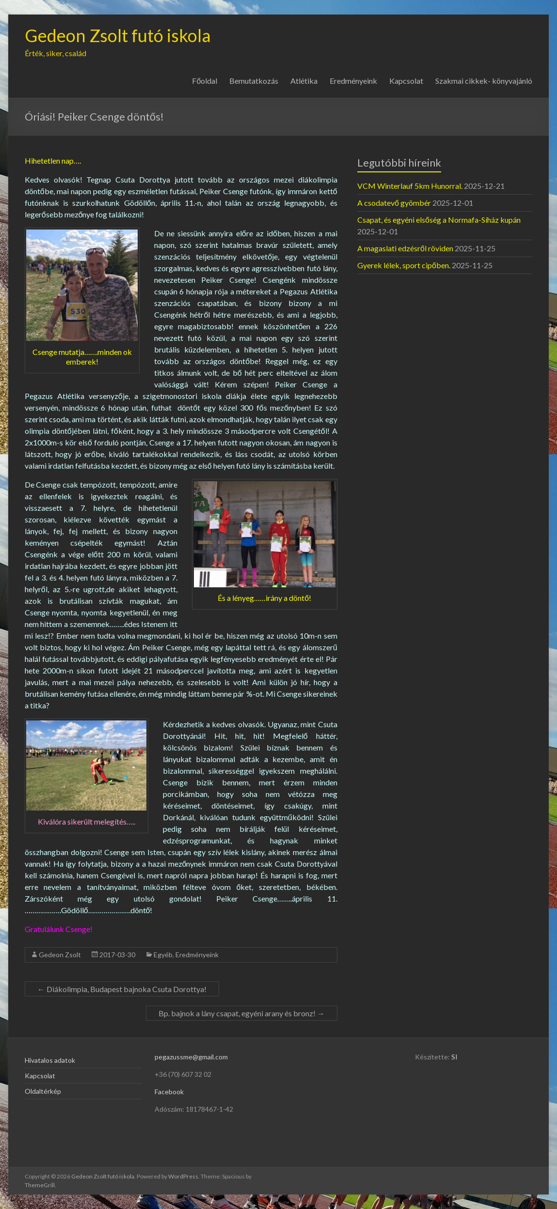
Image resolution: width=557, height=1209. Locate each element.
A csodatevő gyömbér (394, 202)
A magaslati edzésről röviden (405, 248)
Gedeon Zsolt (60, 954)
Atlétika (304, 80)
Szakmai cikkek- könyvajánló (483, 80)
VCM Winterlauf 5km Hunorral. (409, 185)
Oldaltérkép (43, 1091)
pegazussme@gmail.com (191, 1057)
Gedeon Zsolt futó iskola (118, 35)
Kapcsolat (406, 80)
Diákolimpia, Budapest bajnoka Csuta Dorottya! (122, 989)
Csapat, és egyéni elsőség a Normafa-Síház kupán (439, 219)
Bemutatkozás (253, 80)
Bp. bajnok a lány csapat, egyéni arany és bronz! (242, 1013)
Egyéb (163, 954)
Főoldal (204, 80)
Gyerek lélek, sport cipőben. (403, 265)
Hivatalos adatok (50, 1060)
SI (454, 1057)
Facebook (169, 1091)
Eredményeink (353, 80)
